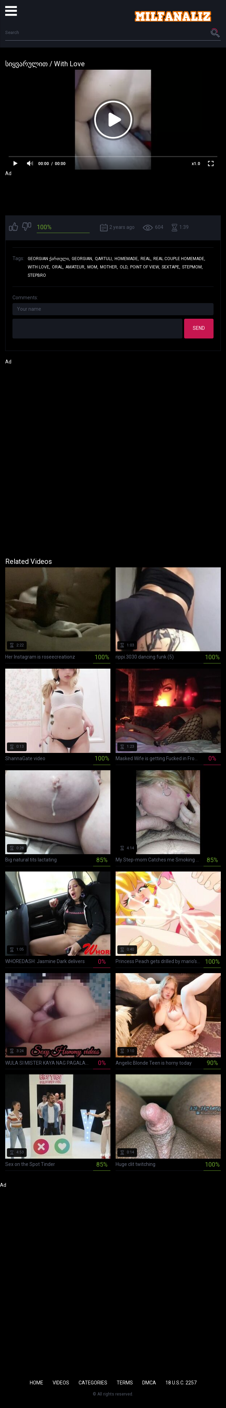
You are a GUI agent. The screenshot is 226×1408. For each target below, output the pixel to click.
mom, (92, 267)
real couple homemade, (179, 258)
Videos (61, 1382)
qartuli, (104, 258)
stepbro (37, 275)
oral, (58, 267)
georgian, (82, 258)
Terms (125, 1382)
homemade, (127, 258)
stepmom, (192, 267)
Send (199, 328)
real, (146, 258)
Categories (93, 1382)
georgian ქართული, (49, 258)
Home (36, 1382)
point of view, (145, 267)
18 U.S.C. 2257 (181, 1382)
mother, (109, 267)
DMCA (149, 1382)
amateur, (75, 267)
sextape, (171, 267)
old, (124, 267)
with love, (39, 267)
